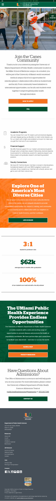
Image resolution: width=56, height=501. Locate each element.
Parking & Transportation (11, 465)
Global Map (28, 347)
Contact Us (28, 399)
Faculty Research (28, 355)
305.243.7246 (44, 392)
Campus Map (8, 463)
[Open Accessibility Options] (2, 1)
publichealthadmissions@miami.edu (21, 392)
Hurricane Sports (9, 454)
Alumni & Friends (9, 450)
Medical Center (9, 452)
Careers (7, 456)
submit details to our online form (25, 498)
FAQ (28, 109)
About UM (7, 436)
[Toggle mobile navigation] (3, 4)
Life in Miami (28, 220)
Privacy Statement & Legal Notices (13, 493)
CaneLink (7, 440)
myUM (6, 438)
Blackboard (8, 444)
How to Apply (28, 101)
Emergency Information (10, 491)
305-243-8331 (8, 430)
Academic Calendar (10, 442)
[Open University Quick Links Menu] (53, 1)
